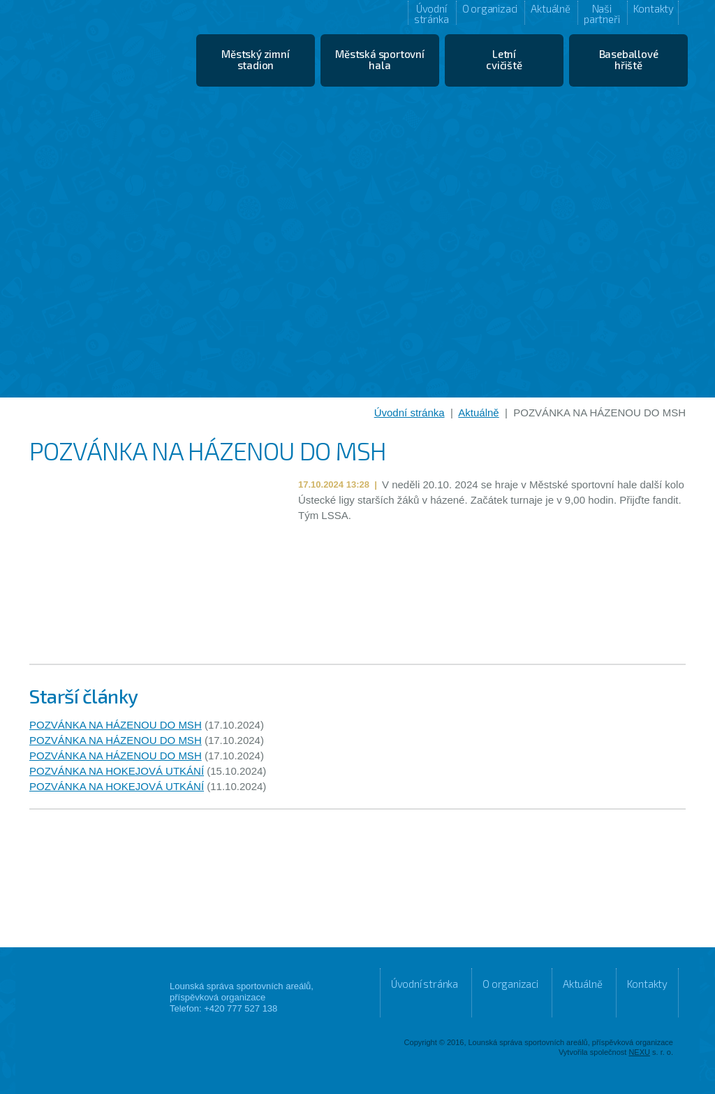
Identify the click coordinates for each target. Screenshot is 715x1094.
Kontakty (653, 8)
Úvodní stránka (431, 13)
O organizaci (490, 8)
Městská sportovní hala (380, 59)
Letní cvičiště (504, 59)
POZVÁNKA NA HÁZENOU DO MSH (115, 725)
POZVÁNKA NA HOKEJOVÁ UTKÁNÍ (116, 771)
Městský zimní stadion (255, 59)
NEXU (639, 1052)
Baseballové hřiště (628, 59)
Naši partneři (601, 13)
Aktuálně (550, 8)
